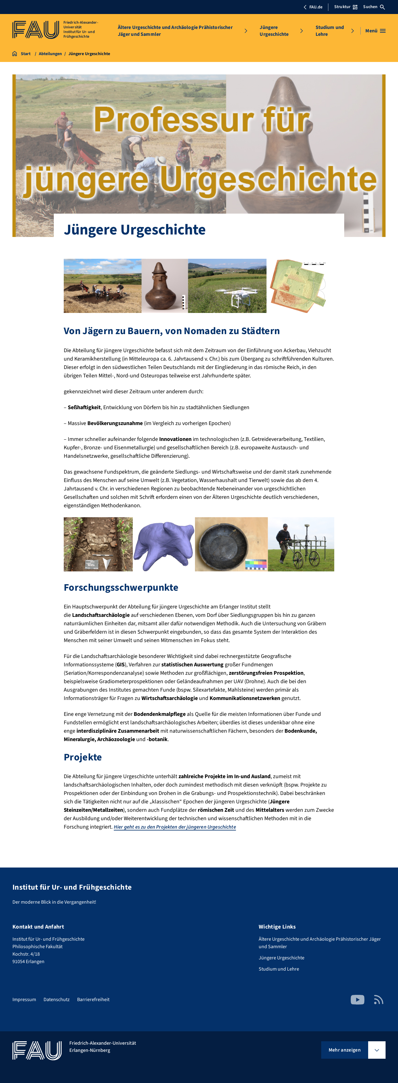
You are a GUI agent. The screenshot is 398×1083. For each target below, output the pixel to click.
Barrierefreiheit (93, 999)
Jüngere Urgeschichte (274, 31)
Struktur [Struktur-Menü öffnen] (345, 7)
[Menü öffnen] (375, 31)
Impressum (24, 999)
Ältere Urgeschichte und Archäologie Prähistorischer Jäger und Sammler (175, 31)
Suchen (374, 7)
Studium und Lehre (330, 31)
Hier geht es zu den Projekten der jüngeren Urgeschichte (182, 827)
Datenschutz (57, 999)
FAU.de (312, 7)
